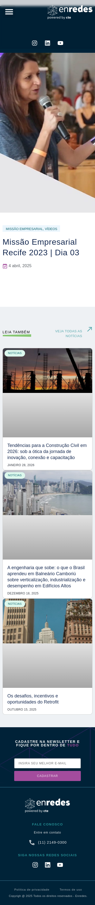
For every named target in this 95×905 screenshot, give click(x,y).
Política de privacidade (31, 889)
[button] (9, 11)
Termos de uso (71, 889)
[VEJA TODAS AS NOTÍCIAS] (89, 329)
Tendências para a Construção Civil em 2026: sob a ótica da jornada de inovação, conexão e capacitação (47, 451)
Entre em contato (47, 832)
